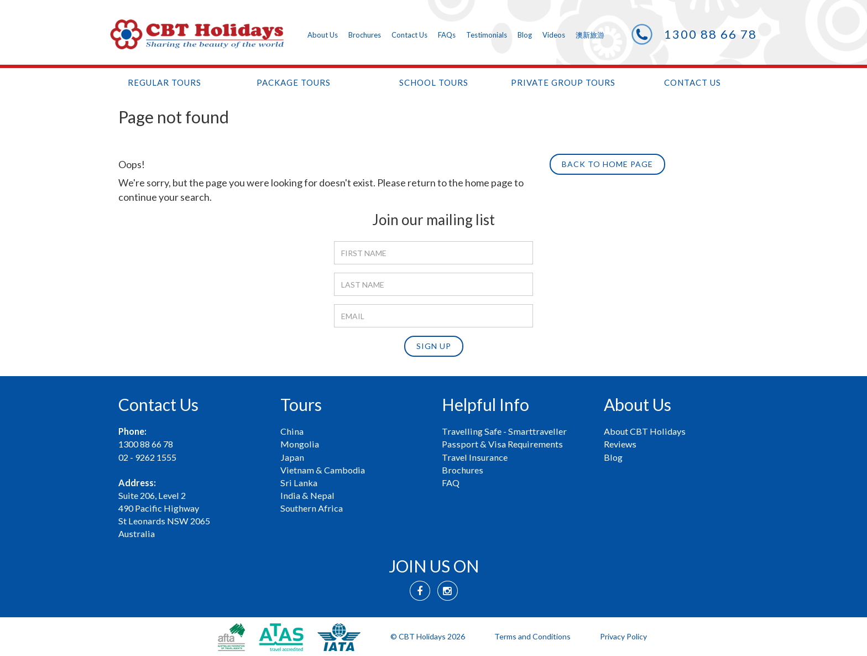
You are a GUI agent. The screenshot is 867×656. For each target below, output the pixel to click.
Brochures (364, 34)
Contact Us (409, 34)
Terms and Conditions (532, 636)
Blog (525, 34)
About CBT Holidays (645, 431)
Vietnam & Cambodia (322, 470)
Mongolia (299, 444)
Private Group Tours (563, 82)
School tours (433, 82)
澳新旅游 (590, 34)
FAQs (447, 34)
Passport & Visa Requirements (502, 444)
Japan (292, 457)
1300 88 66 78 (710, 34)
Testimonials (486, 34)
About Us (322, 34)
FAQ (450, 482)
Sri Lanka (298, 482)
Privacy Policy (623, 636)
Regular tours (164, 82)
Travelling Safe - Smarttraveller (504, 431)
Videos (553, 34)
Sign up (433, 346)
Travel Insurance (475, 457)
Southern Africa (311, 508)
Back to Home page (607, 164)
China (292, 431)
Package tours (294, 82)
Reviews (620, 444)
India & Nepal (307, 495)
